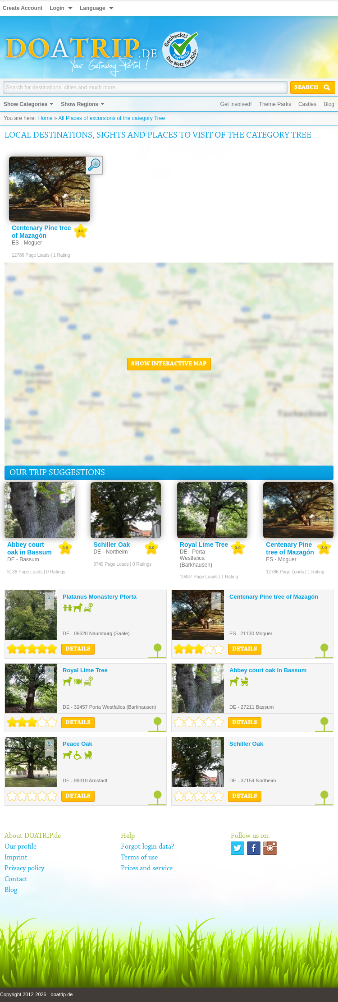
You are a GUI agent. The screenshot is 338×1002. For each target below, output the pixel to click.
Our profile (21, 846)
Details (78, 649)
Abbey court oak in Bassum (267, 670)
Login (57, 8)
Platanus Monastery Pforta (100, 596)
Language (92, 8)
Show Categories (25, 104)
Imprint (16, 857)
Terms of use (139, 857)
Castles (307, 104)
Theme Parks (275, 104)
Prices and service (147, 868)
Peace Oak (77, 743)
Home (45, 118)
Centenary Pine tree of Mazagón (273, 596)
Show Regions (79, 104)
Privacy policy (24, 868)
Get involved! (236, 104)
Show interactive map (169, 364)
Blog (329, 104)
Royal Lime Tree (85, 670)
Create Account (22, 8)
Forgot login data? (147, 846)
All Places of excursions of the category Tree (111, 118)
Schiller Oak (246, 743)
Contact (16, 879)
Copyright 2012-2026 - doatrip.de (36, 994)
